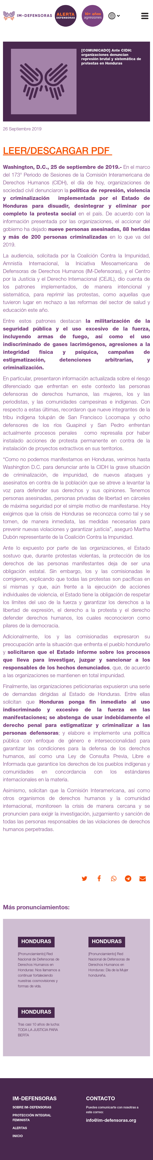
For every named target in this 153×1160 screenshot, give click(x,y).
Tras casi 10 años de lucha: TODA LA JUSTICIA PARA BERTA (39, 1030)
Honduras (36, 942)
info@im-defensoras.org (111, 1121)
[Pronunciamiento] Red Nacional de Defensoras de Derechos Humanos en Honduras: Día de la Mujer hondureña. (109, 965)
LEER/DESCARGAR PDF (57, 151)
